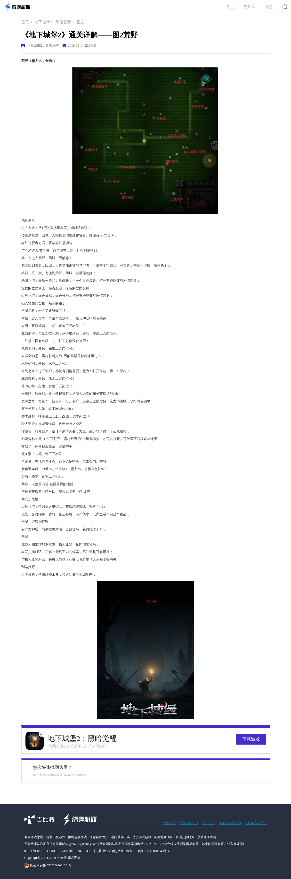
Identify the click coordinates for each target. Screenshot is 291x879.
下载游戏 (251, 739)
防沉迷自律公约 (230, 823)
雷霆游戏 (74, 858)
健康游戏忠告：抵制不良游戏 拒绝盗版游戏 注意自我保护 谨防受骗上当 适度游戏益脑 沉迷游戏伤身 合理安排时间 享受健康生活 (120, 837)
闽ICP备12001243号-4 (154, 851)
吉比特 (62, 858)
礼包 (269, 7)
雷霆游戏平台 (188, 823)
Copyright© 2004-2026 (40, 858)
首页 (230, 7)
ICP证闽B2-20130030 (39, 851)
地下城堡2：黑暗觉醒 (52, 22)
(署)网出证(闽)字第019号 (114, 851)
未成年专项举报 (256, 823)
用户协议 (208, 823)
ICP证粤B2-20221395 (76, 851)
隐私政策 (169, 823)
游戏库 (249, 7)
